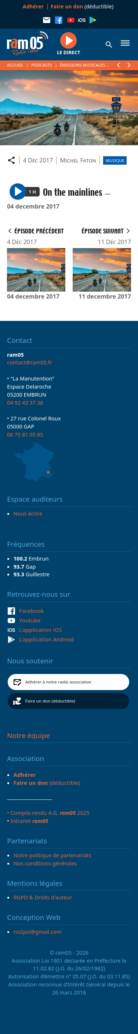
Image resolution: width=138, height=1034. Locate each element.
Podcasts (41, 65)
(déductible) (82, 6)
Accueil (15, 65)
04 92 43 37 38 (25, 402)
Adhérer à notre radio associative (58, 682)
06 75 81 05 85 (25, 434)
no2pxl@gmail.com (38, 931)
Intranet (29, 820)
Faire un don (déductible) (50, 701)
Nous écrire (28, 513)
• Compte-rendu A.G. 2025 (48, 812)
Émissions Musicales (82, 65)
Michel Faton (78, 160)
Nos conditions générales (45, 863)
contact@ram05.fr (29, 362)
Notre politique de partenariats (52, 855)
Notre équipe (28, 735)
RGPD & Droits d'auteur (43, 897)
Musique (115, 160)
